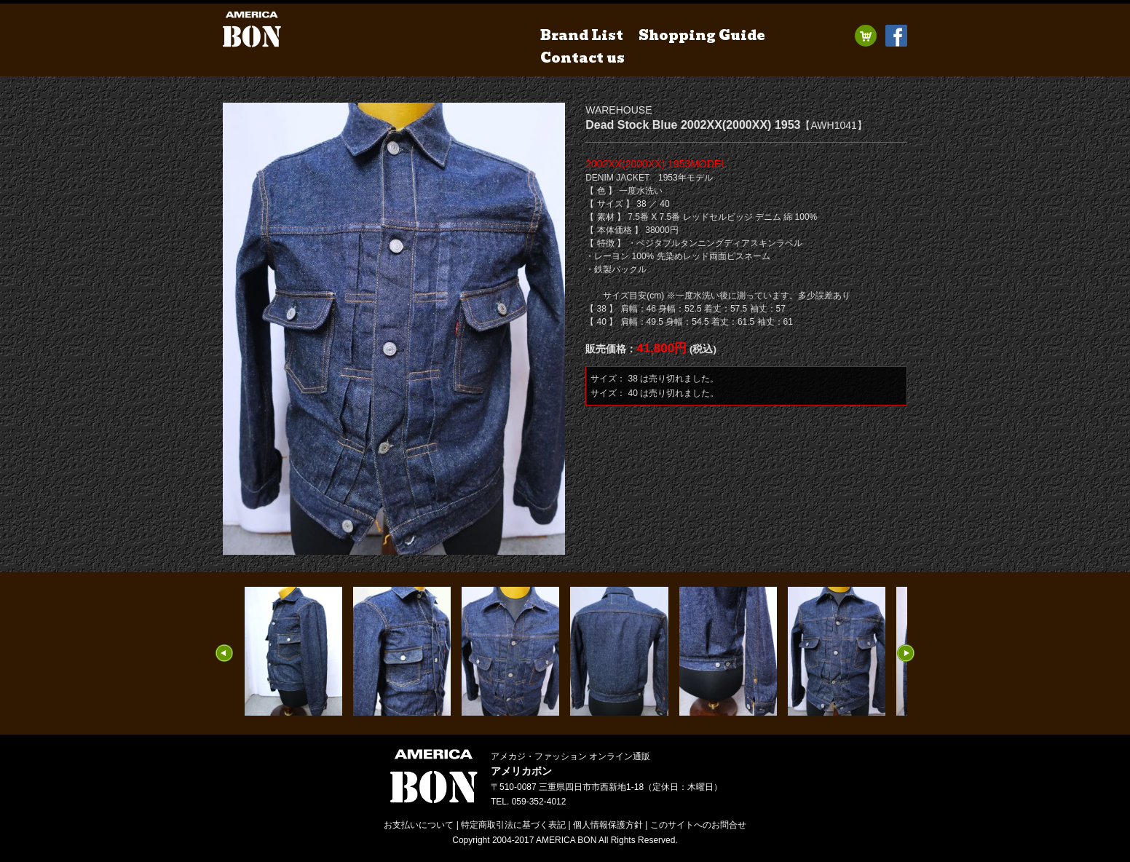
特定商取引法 (513, 825)
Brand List (581, 35)
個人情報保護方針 (608, 825)
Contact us (582, 57)
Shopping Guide (702, 35)
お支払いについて (419, 825)
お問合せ (698, 825)
